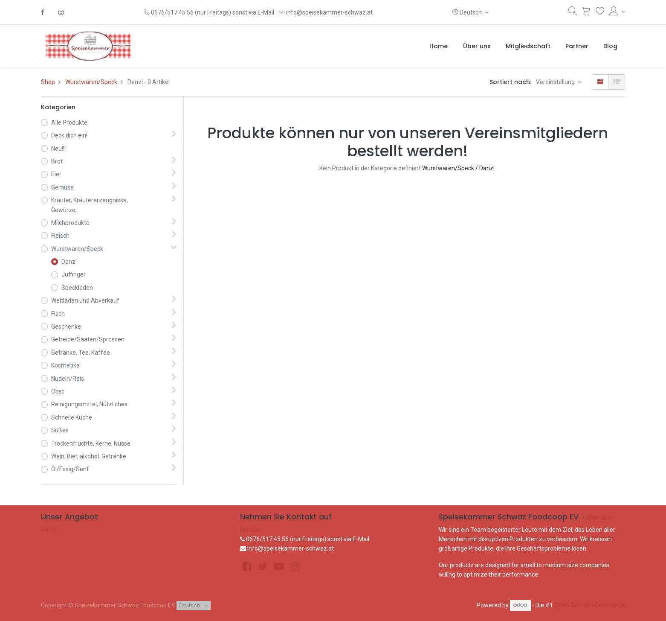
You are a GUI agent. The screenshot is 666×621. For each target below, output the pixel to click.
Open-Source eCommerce (589, 604)
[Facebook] (42, 12)
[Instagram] (61, 12)
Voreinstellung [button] (556, 82)
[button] (470, 12)
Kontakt (250, 529)
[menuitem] (438, 46)
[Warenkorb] (586, 12)
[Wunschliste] (600, 12)
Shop (48, 82)
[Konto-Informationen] (617, 11)
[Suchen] (572, 12)
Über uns (599, 517)
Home (49, 529)
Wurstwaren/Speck (91, 82)
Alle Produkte (69, 122)
